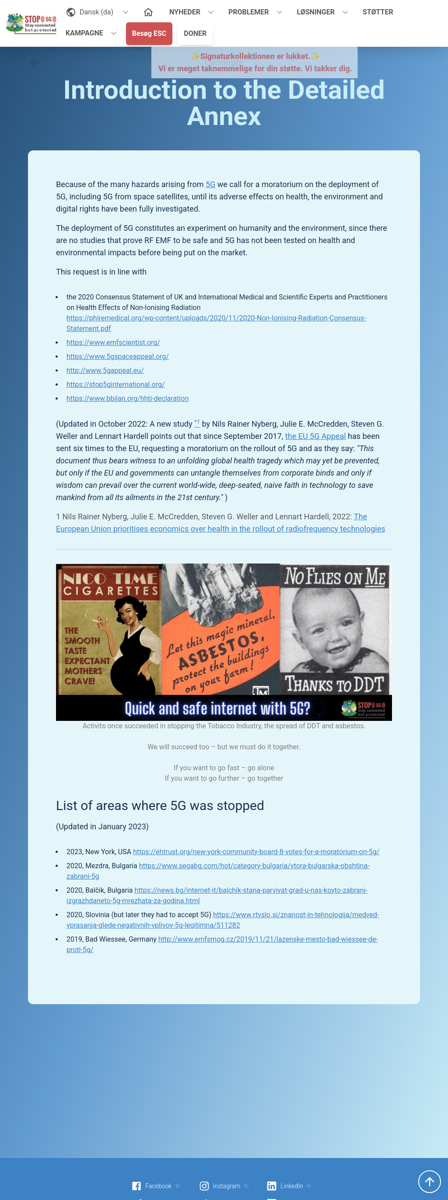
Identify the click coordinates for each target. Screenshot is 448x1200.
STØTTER (378, 12)
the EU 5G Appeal (315, 436)
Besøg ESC (149, 33)
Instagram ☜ (224, 1186)
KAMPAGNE (84, 33)
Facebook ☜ (155, 1186)
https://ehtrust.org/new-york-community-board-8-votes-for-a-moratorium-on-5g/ (256, 852)
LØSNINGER (316, 12)
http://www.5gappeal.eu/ (105, 370)
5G (210, 184)
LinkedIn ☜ (289, 1186)
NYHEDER (184, 12)
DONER (195, 33)
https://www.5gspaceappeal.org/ (117, 356)
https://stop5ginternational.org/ (115, 384)
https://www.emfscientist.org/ (113, 342)
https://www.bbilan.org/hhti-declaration (127, 398)
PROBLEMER (248, 12)
